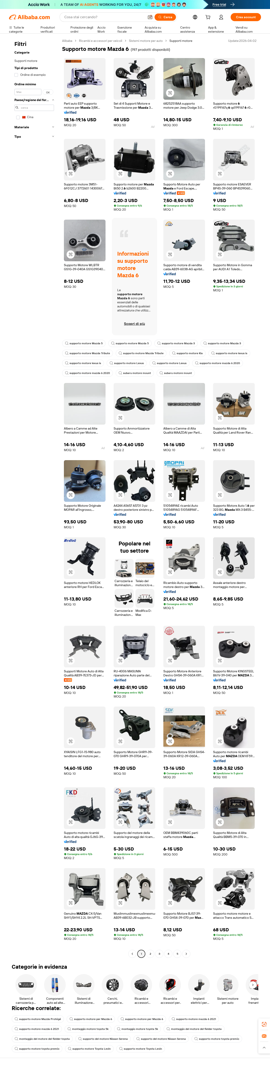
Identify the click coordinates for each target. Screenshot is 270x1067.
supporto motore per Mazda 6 (91, 1019)
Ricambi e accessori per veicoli (100, 41)
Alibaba (67, 41)
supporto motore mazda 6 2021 (194, 1019)
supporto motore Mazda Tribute (87, 353)
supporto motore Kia (187, 353)
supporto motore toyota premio (216, 1039)
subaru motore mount (135, 373)
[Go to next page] (186, 954)
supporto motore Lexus (127, 363)
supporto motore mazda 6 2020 (217, 363)
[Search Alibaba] (104, 17)
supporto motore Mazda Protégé (38, 1019)
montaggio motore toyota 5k (88, 1029)
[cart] (208, 18)
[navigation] (34, 498)
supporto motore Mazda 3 (176, 343)
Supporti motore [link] (180, 41)
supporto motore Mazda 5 (84, 343)
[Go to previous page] (132, 954)
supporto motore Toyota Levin (89, 1049)
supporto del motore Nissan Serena (103, 1039)
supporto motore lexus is (229, 353)
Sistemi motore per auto (146, 41)
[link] (264, 1024)
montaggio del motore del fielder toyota (194, 1029)
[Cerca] (165, 17)
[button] (150, 17)
